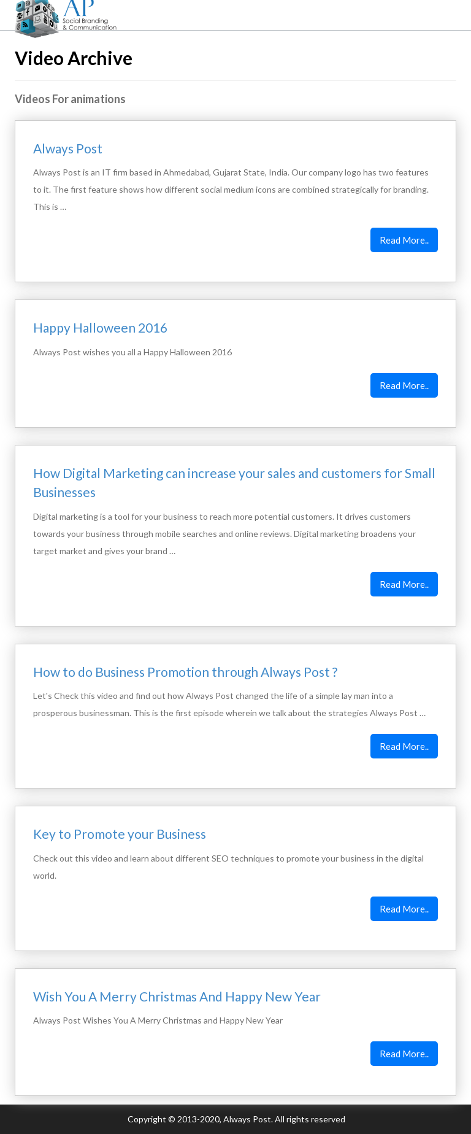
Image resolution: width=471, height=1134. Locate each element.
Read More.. (404, 239)
